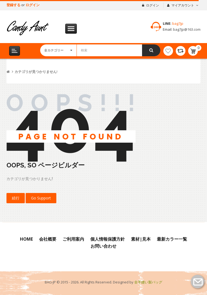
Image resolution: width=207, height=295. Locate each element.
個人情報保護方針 (107, 239)
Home (26, 239)
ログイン (33, 4)
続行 (15, 198)
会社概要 (47, 239)
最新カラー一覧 (172, 239)
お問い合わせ (103, 246)
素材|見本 (141, 239)
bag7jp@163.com (186, 29)
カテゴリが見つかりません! (36, 72)
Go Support (41, 198)
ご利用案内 (73, 239)
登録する (13, 4)
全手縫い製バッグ (148, 282)
